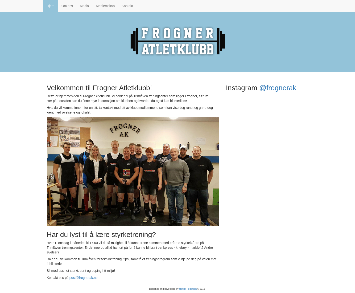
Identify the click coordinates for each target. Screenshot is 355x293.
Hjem (50, 6)
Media (84, 6)
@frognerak (277, 88)
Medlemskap (105, 6)
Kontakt (127, 6)
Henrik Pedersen (188, 289)
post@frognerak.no (84, 278)
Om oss (67, 6)
